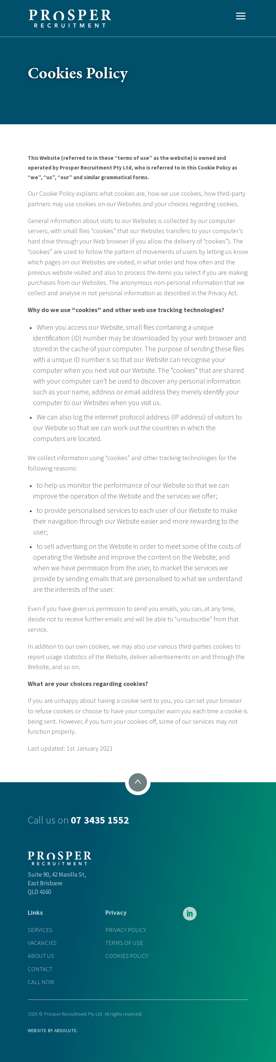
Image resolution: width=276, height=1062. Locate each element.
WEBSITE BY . (53, 1031)
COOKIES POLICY (126, 956)
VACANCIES (42, 943)
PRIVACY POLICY (125, 930)
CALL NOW (41, 982)
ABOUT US (41, 956)
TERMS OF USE (124, 943)
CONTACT (40, 969)
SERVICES (40, 930)
